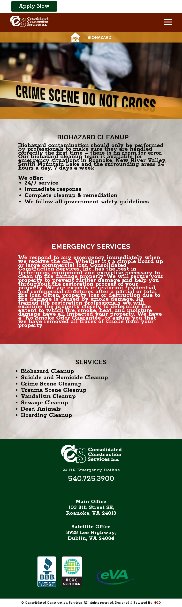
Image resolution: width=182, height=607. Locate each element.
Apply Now (34, 6)
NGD (157, 603)
